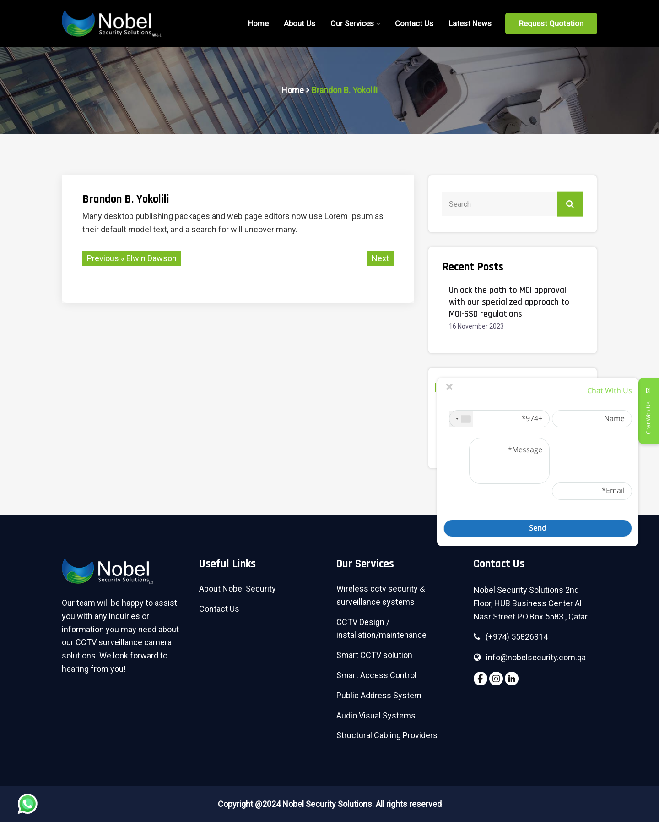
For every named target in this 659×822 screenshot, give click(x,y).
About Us (299, 23)
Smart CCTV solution (374, 655)
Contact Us (414, 23)
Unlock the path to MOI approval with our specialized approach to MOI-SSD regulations (509, 302)
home (258, 23)
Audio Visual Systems (376, 715)
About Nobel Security (237, 588)
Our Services (352, 23)
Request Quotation (551, 23)
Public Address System (378, 695)
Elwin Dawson (151, 258)
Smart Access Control (376, 675)
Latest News (470, 23)
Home (292, 90)
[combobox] (461, 419)
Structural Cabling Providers (387, 735)
